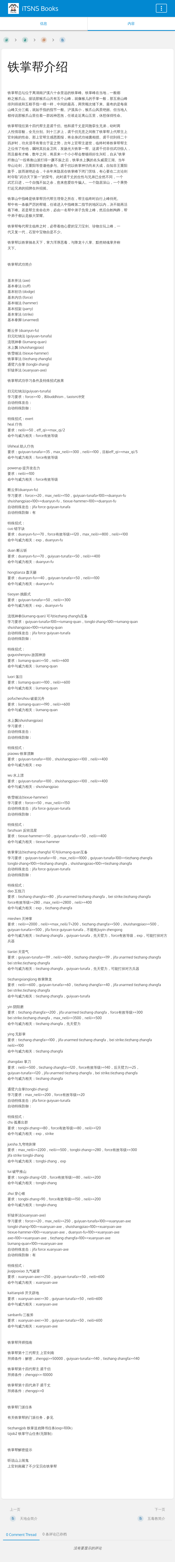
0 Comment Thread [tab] (21, 1534)
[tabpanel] (87, 1548)
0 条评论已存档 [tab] (55, 1534)
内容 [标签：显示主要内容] (131, 23)
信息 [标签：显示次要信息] (43, 23)
